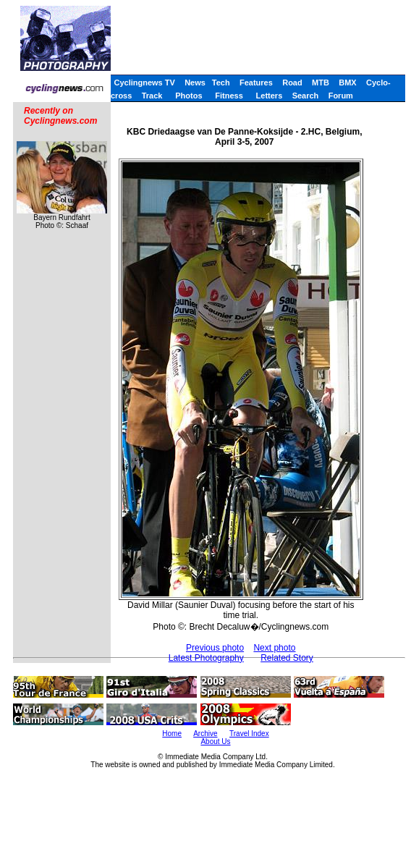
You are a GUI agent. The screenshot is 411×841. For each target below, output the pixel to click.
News (195, 82)
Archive (205, 734)
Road (292, 82)
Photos (188, 95)
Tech (221, 82)
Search (305, 95)
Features (256, 82)
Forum (341, 95)
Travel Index (249, 734)
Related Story (286, 658)
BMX (347, 82)
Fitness (229, 95)
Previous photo (215, 648)
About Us (215, 741)
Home (172, 734)
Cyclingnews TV (144, 82)
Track (152, 95)
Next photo (274, 648)
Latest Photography (206, 658)
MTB (320, 82)
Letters (269, 95)
